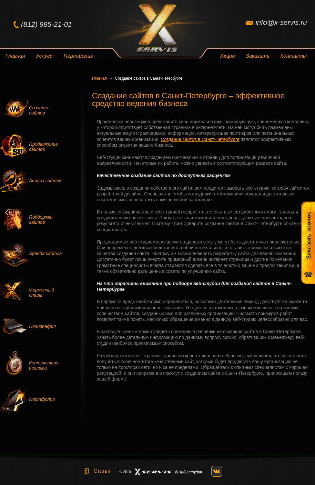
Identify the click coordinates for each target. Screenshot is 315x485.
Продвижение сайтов (43, 147)
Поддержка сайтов (41, 219)
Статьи (102, 471)
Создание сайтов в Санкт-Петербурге (200, 139)
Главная (15, 56)
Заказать (257, 56)
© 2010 (125, 472)
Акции (227, 56)
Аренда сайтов (45, 253)
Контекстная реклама (43, 365)
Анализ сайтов (45, 180)
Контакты (293, 56)
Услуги (44, 56)
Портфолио (78, 56)
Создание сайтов (39, 110)
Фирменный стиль (41, 292)
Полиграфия (42, 326)
